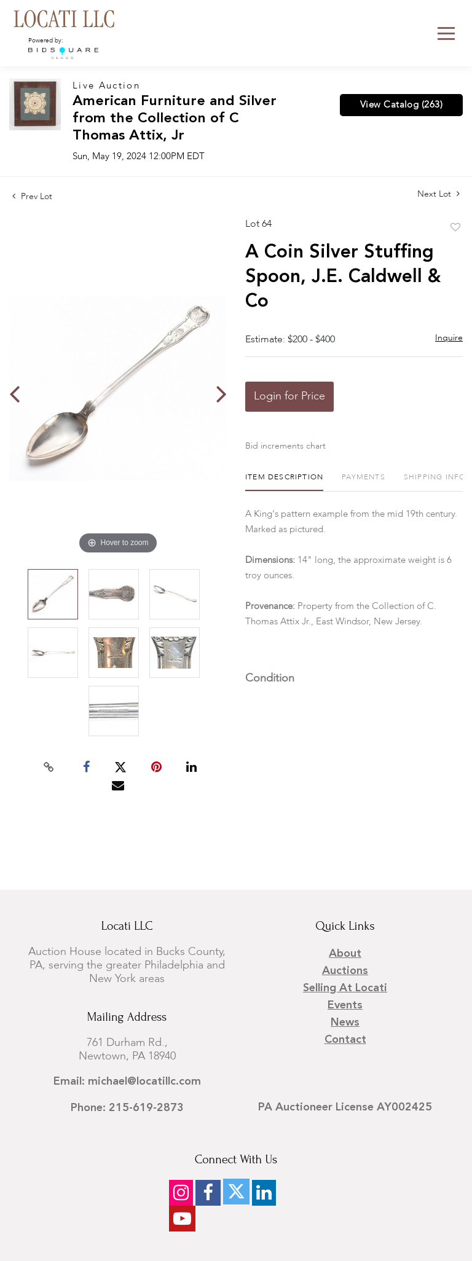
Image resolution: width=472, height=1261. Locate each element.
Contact (345, 1039)
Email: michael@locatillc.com (127, 1081)
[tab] (284, 482)
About (345, 953)
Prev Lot (32, 196)
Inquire (449, 338)
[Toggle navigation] (446, 33)
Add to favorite (455, 228)
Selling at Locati (345, 988)
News (345, 1022)
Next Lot (438, 193)
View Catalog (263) (401, 105)
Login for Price (289, 396)
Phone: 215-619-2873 (127, 1108)
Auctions (345, 970)
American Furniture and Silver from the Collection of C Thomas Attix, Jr (175, 119)
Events (345, 1005)
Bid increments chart (285, 446)
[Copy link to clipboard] (49, 767)
